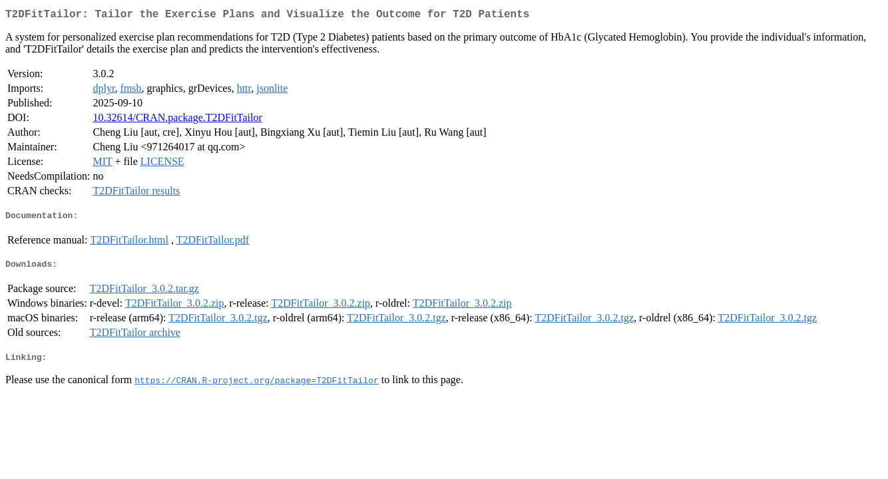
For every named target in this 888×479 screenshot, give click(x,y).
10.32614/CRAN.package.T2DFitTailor (177, 120)
